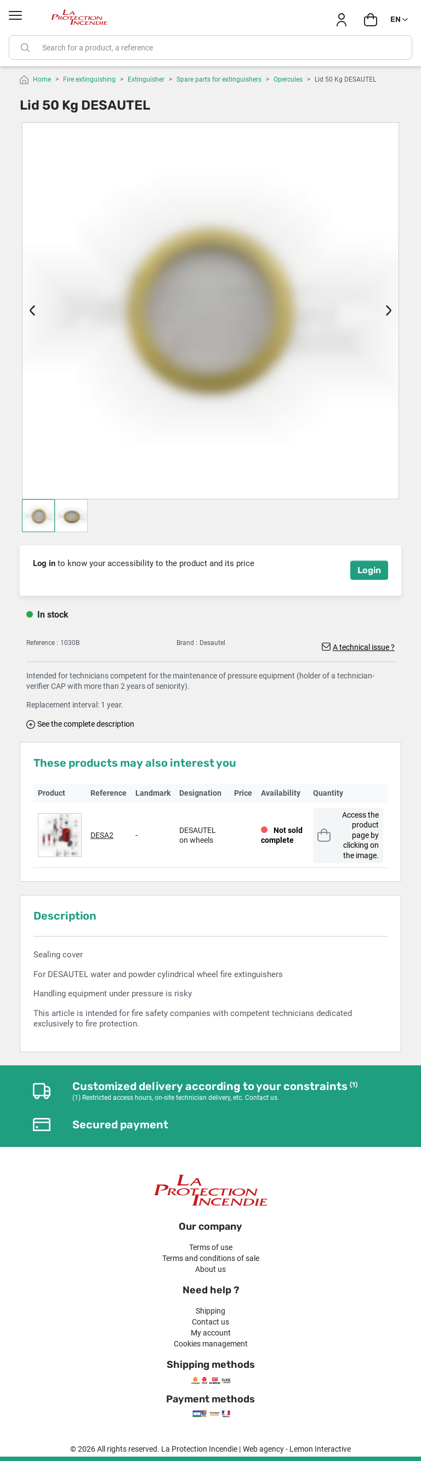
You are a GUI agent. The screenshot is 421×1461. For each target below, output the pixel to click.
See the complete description (85, 724)
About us (210, 1269)
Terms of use (210, 1247)
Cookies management (211, 1343)
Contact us (210, 1321)
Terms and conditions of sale (210, 1258)
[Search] (210, 47)
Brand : (187, 643)
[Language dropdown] (400, 20)
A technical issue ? (364, 647)
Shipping (210, 1310)
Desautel (212, 643)
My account (211, 1332)
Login (369, 570)
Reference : (42, 643)
